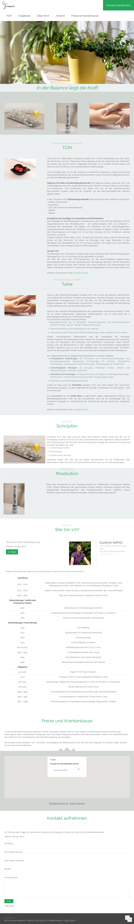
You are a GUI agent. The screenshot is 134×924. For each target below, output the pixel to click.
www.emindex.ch (76, 571)
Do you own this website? (60, 770)
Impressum (9, 918)
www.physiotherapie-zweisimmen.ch (48, 571)
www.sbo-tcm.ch (80, 273)
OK (78, 769)
